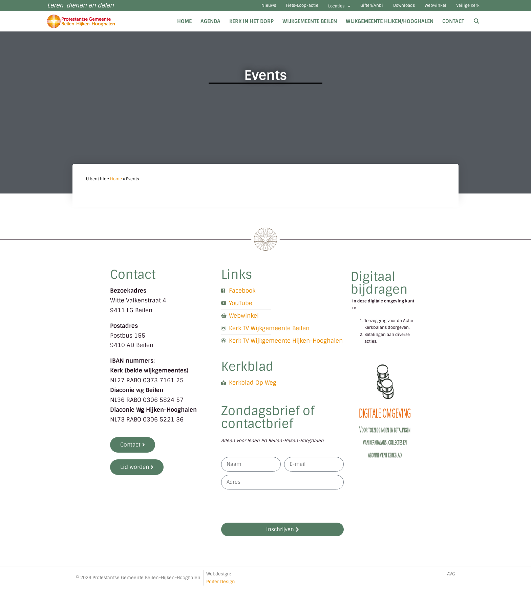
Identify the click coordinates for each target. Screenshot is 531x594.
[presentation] (272, 511)
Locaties (300, 9)
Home (184, 26)
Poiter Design (220, 587)
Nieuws (212, 8)
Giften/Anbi (341, 8)
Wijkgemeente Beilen (309, 26)
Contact (453, 26)
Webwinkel (422, 8)
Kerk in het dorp (251, 26)
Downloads (382, 8)
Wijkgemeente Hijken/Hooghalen (389, 26)
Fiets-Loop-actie (254, 8)
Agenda (210, 26)
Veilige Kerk (463, 8)
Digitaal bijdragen (379, 288)
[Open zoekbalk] (476, 26)
